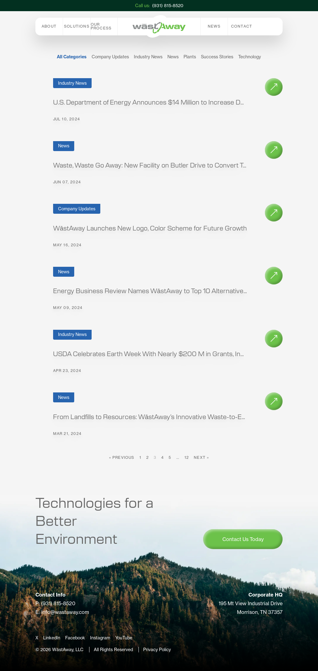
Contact (241, 26)
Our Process (101, 26)
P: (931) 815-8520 (55, 603)
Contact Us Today (243, 539)
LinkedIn (51, 638)
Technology (249, 57)
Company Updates (110, 57)
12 (186, 457)
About (49, 26)
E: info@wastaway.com (62, 612)
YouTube (123, 638)
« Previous (121, 457)
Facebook (75, 638)
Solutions (76, 26)
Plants (190, 57)
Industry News (148, 57)
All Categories (72, 57)
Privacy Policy (157, 649)
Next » (201, 457)
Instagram (100, 638)
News (214, 26)
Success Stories (217, 57)
